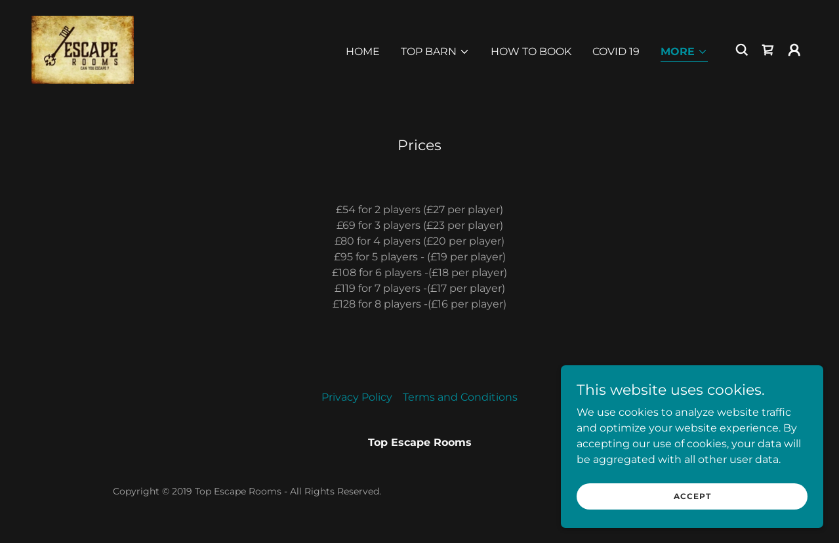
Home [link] (363, 51)
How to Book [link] (531, 51)
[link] (82, 49)
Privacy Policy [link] (356, 397)
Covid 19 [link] (616, 51)
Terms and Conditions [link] (460, 397)
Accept (692, 505)
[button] (435, 52)
